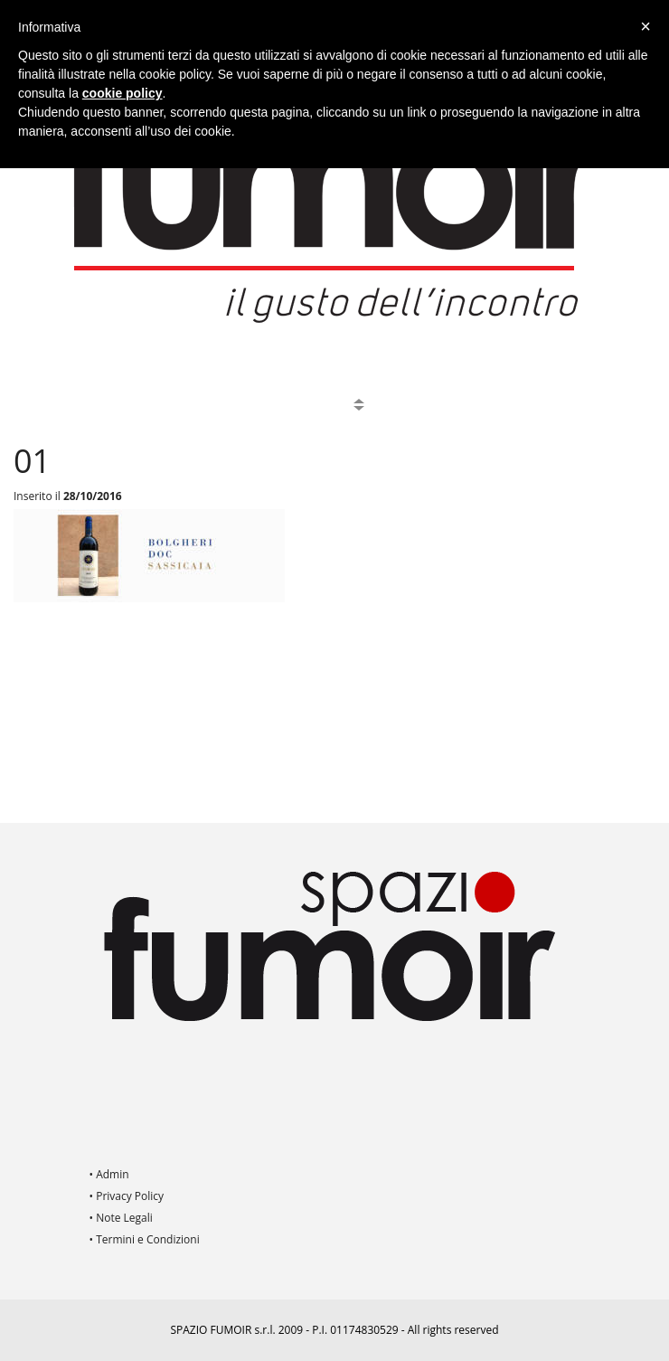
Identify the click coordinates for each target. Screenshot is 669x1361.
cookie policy (122, 93)
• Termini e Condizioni (145, 1239)
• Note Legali (121, 1217)
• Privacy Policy (127, 1196)
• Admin (109, 1174)
